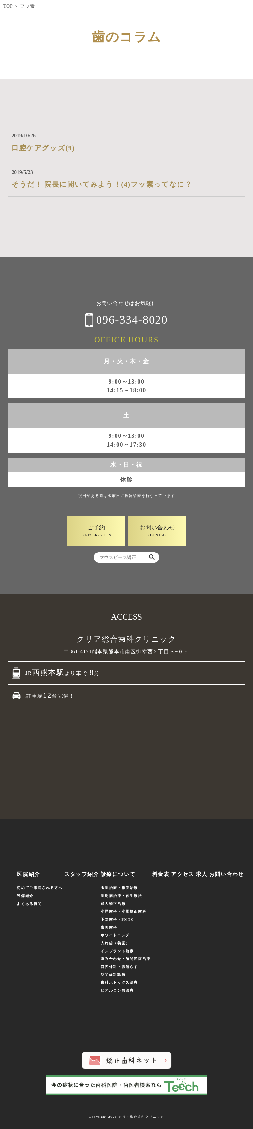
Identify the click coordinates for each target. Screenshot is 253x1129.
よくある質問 (29, 904)
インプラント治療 (117, 951)
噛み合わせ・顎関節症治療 (126, 959)
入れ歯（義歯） (115, 943)
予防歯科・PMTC (117, 919)
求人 (202, 874)
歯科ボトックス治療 (119, 982)
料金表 (161, 874)
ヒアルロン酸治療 (117, 990)
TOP (8, 6)
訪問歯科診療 (113, 974)
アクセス (182, 874)
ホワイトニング (115, 935)
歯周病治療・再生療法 (121, 896)
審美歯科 (109, 927)
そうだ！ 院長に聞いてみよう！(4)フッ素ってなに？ (102, 184)
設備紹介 (25, 896)
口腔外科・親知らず (119, 967)
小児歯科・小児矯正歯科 (124, 911)
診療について (118, 874)
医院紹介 (28, 874)
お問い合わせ (226, 874)
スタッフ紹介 (81, 874)
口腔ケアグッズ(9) (43, 148)
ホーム (12, 874)
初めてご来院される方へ (40, 888)
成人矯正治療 (113, 904)
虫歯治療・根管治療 (119, 888)
